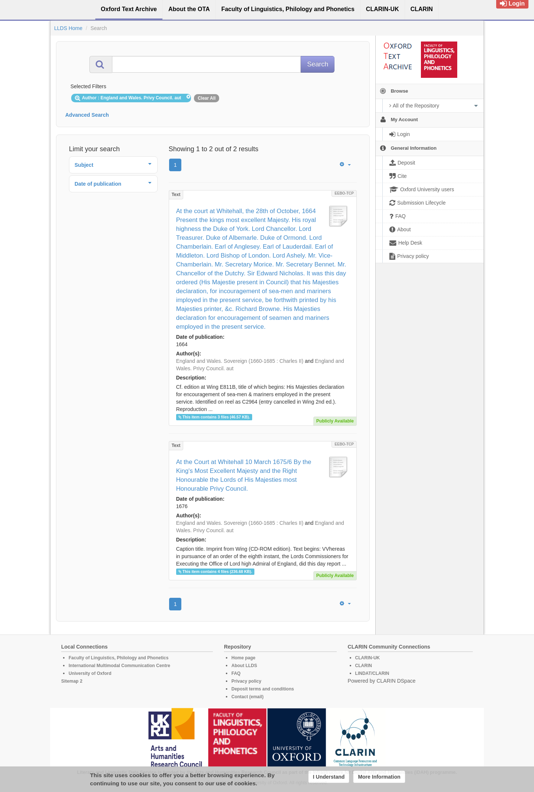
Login (512, 3)
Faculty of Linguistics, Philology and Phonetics (118, 657)
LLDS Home (68, 28)
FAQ (236, 673)
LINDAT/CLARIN (372, 673)
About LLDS (244, 665)
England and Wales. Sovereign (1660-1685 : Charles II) (239, 361)
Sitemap (70, 681)
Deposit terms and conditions (262, 689)
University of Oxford (90, 673)
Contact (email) (247, 696)
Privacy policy (246, 681)
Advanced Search (87, 115)
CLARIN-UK (367, 657)
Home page (243, 657)
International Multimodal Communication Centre (119, 665)
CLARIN (363, 665)
